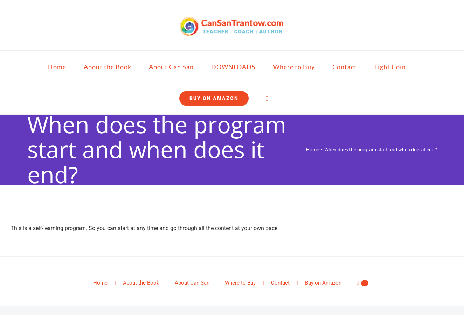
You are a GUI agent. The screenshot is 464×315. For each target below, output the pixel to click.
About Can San (192, 283)
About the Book (141, 283)
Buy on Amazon (323, 283)
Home (100, 283)
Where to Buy (240, 283)
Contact (280, 283)
